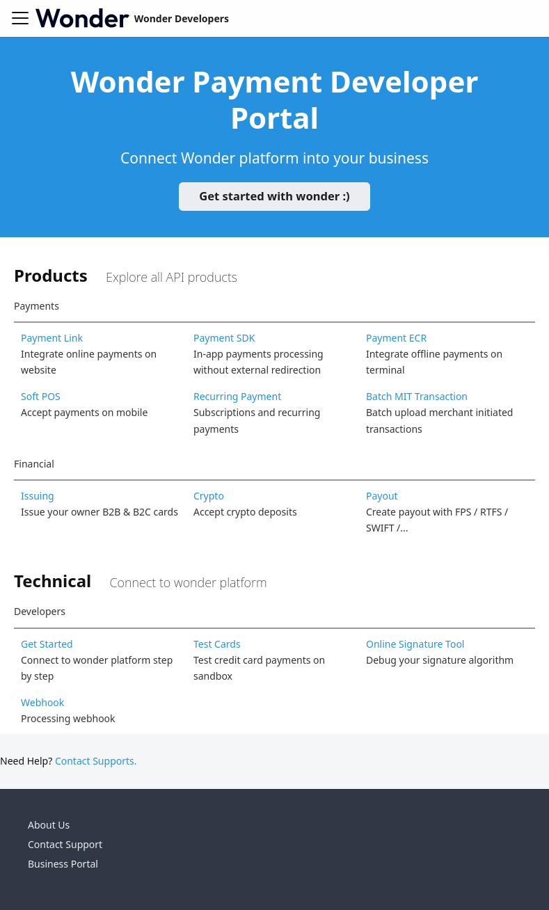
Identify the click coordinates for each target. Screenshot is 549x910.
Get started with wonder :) (274, 196)
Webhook (42, 702)
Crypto (208, 495)
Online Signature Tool (415, 643)
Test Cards (217, 643)
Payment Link (52, 337)
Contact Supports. (96, 760)
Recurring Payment (237, 396)
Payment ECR (396, 337)
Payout (382, 495)
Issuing (37, 495)
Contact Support (65, 844)
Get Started (47, 643)
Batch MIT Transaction (417, 396)
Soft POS (41, 396)
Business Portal (63, 863)
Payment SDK (224, 337)
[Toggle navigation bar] (20, 18)
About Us (49, 824)
